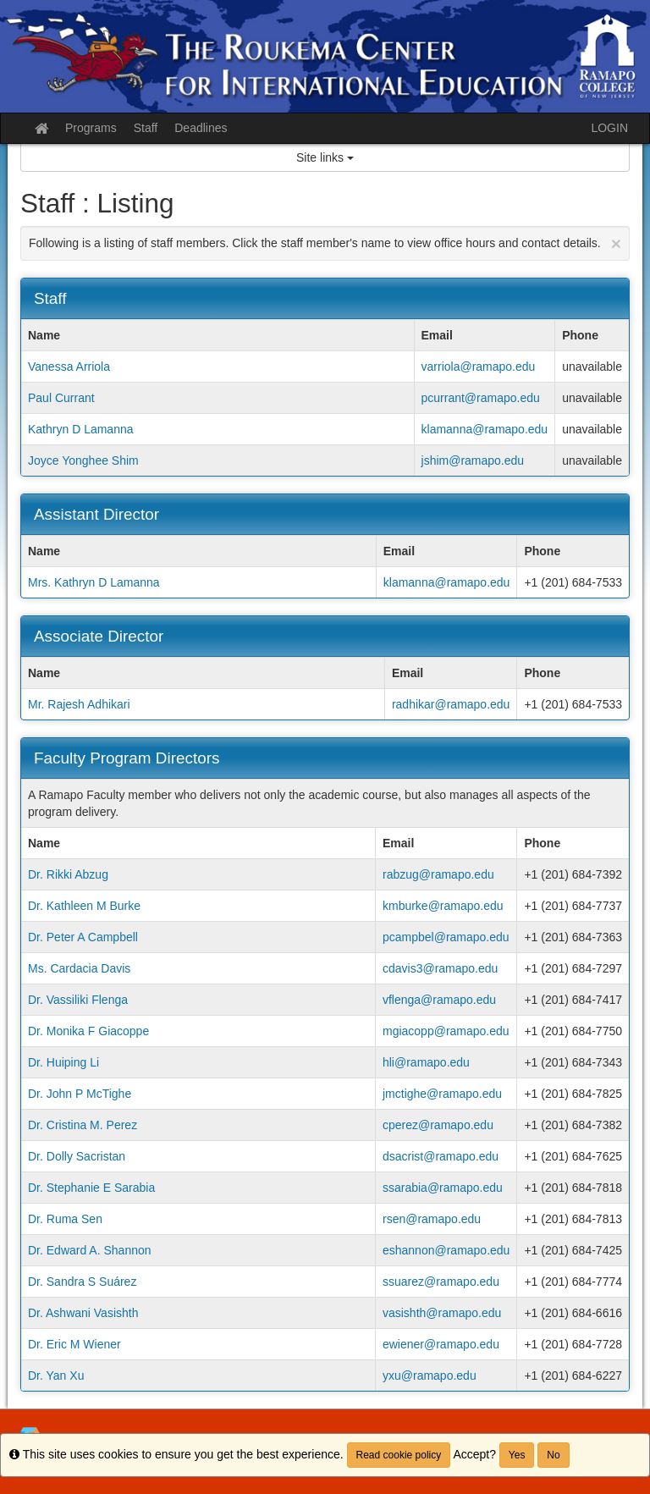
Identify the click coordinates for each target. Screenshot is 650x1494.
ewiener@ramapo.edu (441, 1344)
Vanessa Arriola (69, 366)
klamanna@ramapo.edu (484, 429)
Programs (91, 128)
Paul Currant (61, 398)
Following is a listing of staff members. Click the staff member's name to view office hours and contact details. (325, 243)
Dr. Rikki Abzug (68, 874)
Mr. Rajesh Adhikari (79, 704)
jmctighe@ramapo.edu (442, 1093)
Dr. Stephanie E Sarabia (91, 1187)
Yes (517, 1455)
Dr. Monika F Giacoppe (88, 1031)
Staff (146, 128)
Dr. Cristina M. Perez (82, 1125)
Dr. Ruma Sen (65, 1219)
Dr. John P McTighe (79, 1093)
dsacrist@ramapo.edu (441, 1156)
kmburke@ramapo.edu (443, 905)
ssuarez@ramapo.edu (441, 1281)
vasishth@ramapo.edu (442, 1313)
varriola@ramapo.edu (478, 366)
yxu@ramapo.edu (429, 1375)
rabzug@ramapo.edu (438, 874)
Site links (325, 157)
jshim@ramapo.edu (473, 460)
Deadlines (200, 128)
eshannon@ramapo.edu (446, 1250)
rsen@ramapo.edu (432, 1219)
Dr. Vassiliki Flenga (78, 999)
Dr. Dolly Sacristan (76, 1156)
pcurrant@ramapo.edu (480, 398)
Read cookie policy (399, 1455)
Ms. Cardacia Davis (79, 968)
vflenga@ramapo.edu (439, 999)
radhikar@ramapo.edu (451, 704)
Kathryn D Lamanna (81, 429)
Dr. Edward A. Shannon (89, 1250)
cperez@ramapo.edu (438, 1125)
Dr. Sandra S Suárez (82, 1281)
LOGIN (609, 128)
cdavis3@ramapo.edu (440, 968)
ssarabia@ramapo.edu (443, 1187)
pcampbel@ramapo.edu (446, 937)
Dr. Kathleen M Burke (84, 905)
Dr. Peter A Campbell (83, 937)
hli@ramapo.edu (426, 1062)
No (553, 1455)
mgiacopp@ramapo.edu (446, 1031)
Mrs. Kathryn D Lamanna (94, 582)
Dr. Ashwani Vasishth (83, 1313)
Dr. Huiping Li (63, 1062)
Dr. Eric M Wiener (74, 1344)
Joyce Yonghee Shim (83, 460)
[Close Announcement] (616, 243)
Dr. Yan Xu (56, 1375)
